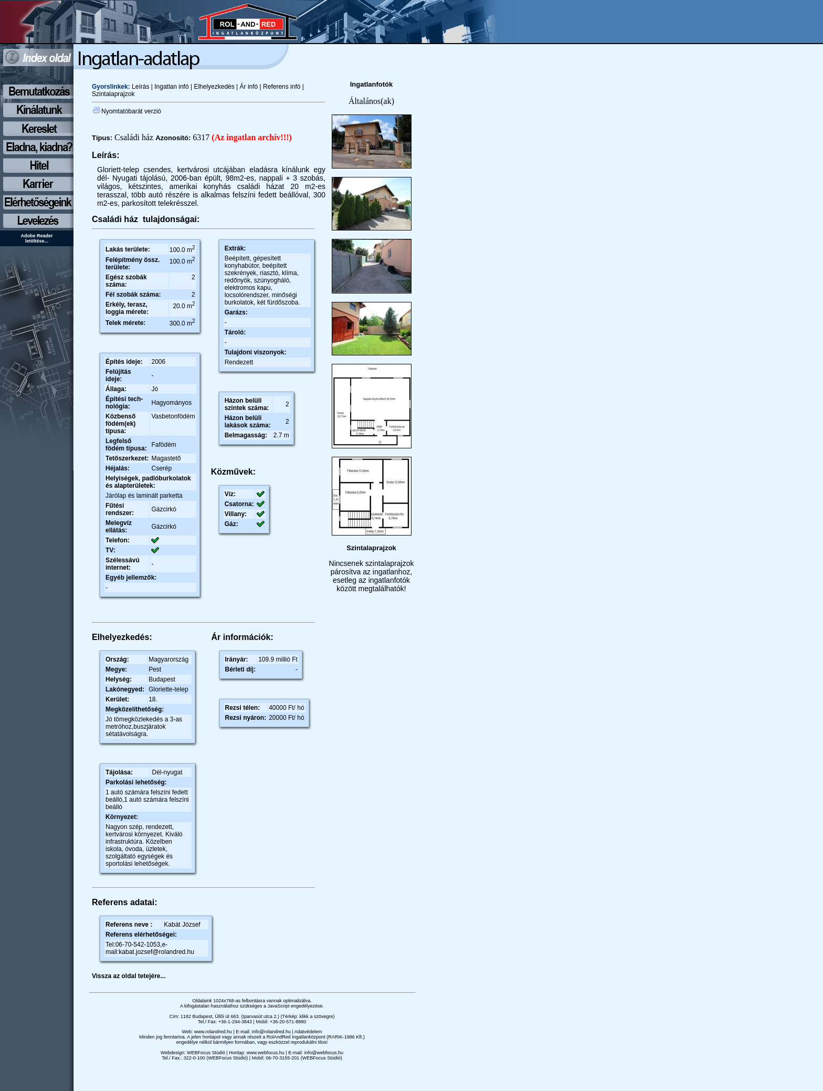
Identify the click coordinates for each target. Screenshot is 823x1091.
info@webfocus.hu (323, 1052)
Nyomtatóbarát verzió (127, 111)
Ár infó (248, 86)
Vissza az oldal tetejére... (129, 976)
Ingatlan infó (171, 86)
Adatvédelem (308, 1031)
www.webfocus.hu (265, 1052)
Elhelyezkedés (214, 86)
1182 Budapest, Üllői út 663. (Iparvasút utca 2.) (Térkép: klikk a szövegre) (258, 1016)
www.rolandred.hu (213, 1031)
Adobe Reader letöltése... (36, 238)
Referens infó (281, 86)
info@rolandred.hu (271, 1031)
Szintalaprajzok (113, 94)
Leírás (140, 86)
